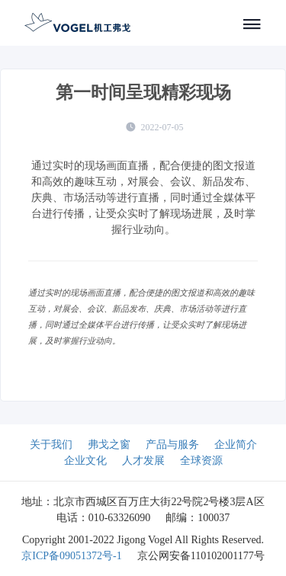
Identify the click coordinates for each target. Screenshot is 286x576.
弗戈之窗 (109, 444)
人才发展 (143, 460)
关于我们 (51, 444)
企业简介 (235, 444)
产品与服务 (172, 444)
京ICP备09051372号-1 (71, 556)
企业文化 (85, 460)
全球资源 (201, 460)
